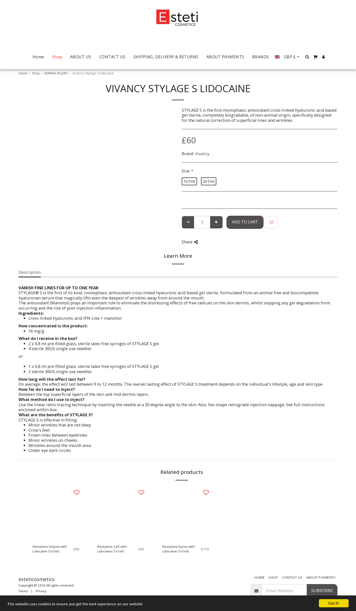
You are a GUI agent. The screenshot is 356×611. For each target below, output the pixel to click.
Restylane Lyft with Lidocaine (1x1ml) (112, 549)
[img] (55, 512)
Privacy (41, 591)
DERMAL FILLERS (56, 73)
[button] (307, 57)
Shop (36, 73)
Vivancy (202, 153)
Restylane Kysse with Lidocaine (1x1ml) (178, 549)
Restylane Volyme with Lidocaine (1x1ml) (49, 549)
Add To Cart (245, 222)
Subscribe (322, 590)
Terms (23, 591)
